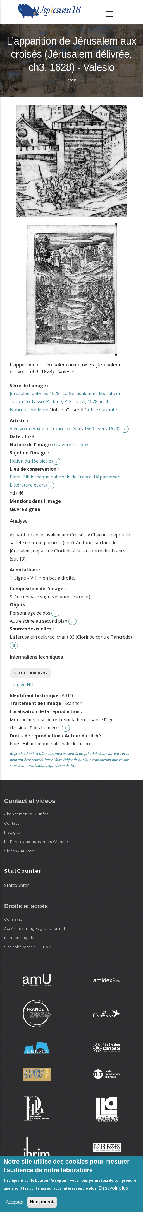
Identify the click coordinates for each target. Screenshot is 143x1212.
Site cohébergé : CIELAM (28, 947)
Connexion (14, 919)
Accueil (72, 80)
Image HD (22, 684)
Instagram (14, 832)
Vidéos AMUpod (19, 851)
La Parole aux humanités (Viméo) (36, 841)
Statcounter (16, 885)
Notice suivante (100, 410)
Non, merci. (42, 1201)
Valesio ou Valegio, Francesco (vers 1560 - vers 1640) (65, 429)
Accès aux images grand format (34, 928)
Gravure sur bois (71, 445)
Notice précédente (29, 410)
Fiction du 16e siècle (30, 461)
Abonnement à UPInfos (26, 814)
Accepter (15, 1202)
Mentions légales (20, 937)
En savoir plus (113, 1188)
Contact (11, 823)
